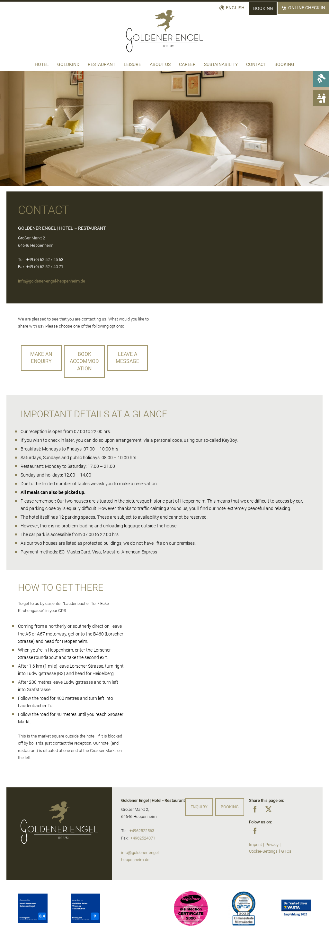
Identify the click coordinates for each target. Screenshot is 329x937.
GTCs (286, 851)
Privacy (272, 844)
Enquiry (199, 806)
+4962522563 (141, 830)
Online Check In (306, 8)
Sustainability (221, 64)
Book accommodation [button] (84, 361)
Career (187, 64)
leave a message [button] (127, 358)
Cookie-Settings (263, 851)
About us (160, 64)
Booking (263, 8)
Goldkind (68, 64)
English (235, 8)
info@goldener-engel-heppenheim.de (51, 281)
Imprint (255, 844)
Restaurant (101, 64)
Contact (256, 64)
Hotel (42, 64)
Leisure (132, 64)
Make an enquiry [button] (41, 358)
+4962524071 (142, 838)
